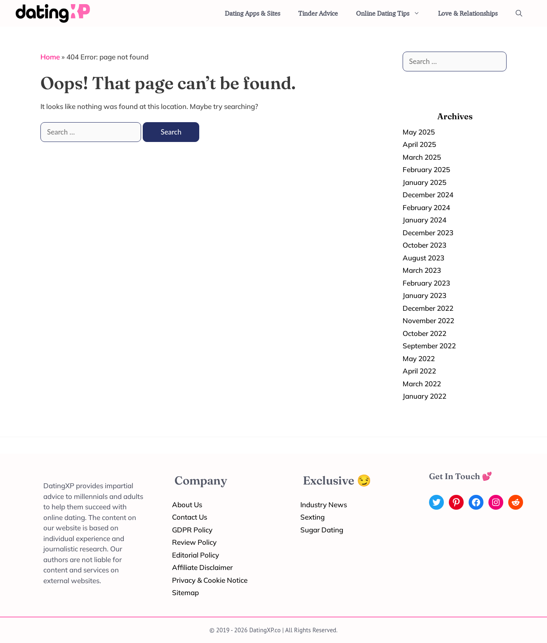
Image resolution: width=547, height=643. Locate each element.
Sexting (312, 517)
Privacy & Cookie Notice (210, 580)
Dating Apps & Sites (252, 13)
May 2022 (419, 358)
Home (50, 56)
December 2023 (428, 232)
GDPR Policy (192, 529)
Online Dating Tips (392, 13)
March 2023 (422, 270)
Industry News (323, 504)
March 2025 (422, 157)
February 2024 (426, 207)
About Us (187, 504)
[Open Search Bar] (519, 13)
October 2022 (424, 333)
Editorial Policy (195, 555)
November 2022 (428, 320)
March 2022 (422, 383)
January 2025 (424, 182)
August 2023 (423, 257)
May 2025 (419, 132)
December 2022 (428, 308)
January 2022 (424, 396)
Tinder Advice (318, 13)
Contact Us (189, 517)
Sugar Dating (321, 529)
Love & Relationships (467, 13)
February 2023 (426, 283)
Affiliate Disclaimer (202, 567)
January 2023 (424, 295)
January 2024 (424, 219)
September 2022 (429, 345)
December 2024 (428, 194)
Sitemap (185, 592)
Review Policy (194, 542)
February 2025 (426, 169)
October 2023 (424, 245)
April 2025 (419, 144)
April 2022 (419, 370)
